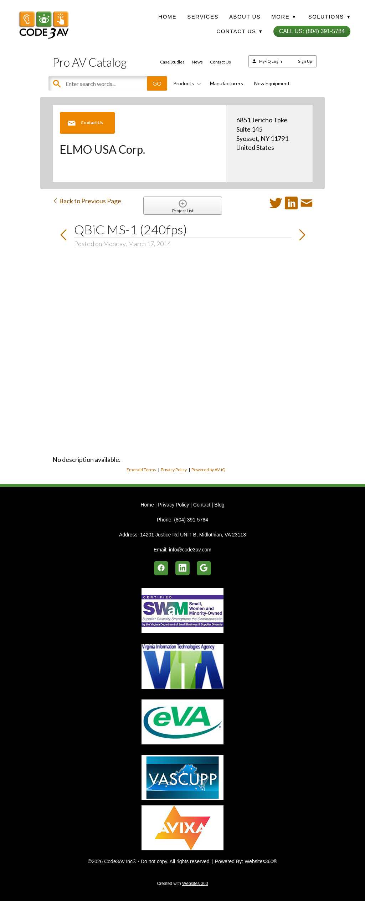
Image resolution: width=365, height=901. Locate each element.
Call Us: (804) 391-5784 (312, 31)
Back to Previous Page (86, 201)
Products (186, 83)
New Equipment (272, 83)
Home (167, 17)
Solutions (329, 17)
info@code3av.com (190, 550)
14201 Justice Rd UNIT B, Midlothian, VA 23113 (193, 535)
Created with (182, 883)
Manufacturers (226, 83)
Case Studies (172, 62)
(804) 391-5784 (191, 520)
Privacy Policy (174, 469)
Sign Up (305, 61)
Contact (201, 505)
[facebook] (161, 568)
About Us (245, 17)
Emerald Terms (141, 469)
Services (203, 17)
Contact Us (220, 62)
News (197, 62)
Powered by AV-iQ (208, 469)
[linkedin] (182, 568)
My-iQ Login (270, 61)
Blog (219, 505)
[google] (204, 568)
